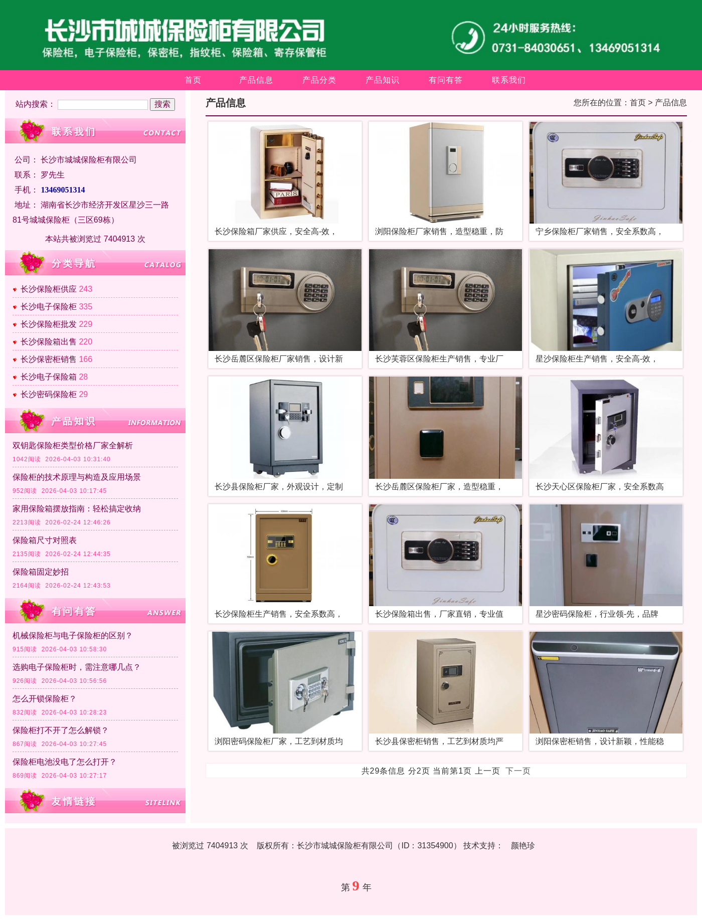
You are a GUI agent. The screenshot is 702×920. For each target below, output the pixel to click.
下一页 (518, 771)
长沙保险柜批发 (49, 324)
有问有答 (446, 80)
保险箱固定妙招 (41, 572)
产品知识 (383, 80)
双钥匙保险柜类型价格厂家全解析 (73, 445)
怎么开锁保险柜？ (45, 698)
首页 (193, 80)
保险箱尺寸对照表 (45, 540)
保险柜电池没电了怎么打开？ (65, 762)
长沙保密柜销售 (49, 359)
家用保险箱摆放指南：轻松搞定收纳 (77, 508)
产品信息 (256, 80)
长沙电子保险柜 (49, 306)
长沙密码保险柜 (49, 394)
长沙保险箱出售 (49, 341)
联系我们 (509, 80)
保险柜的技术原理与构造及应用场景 (77, 477)
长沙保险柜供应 (49, 289)
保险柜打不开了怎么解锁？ (61, 730)
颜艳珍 (523, 845)
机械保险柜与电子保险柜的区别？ (73, 635)
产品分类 (319, 80)
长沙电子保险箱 (49, 377)
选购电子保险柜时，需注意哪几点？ (77, 667)
